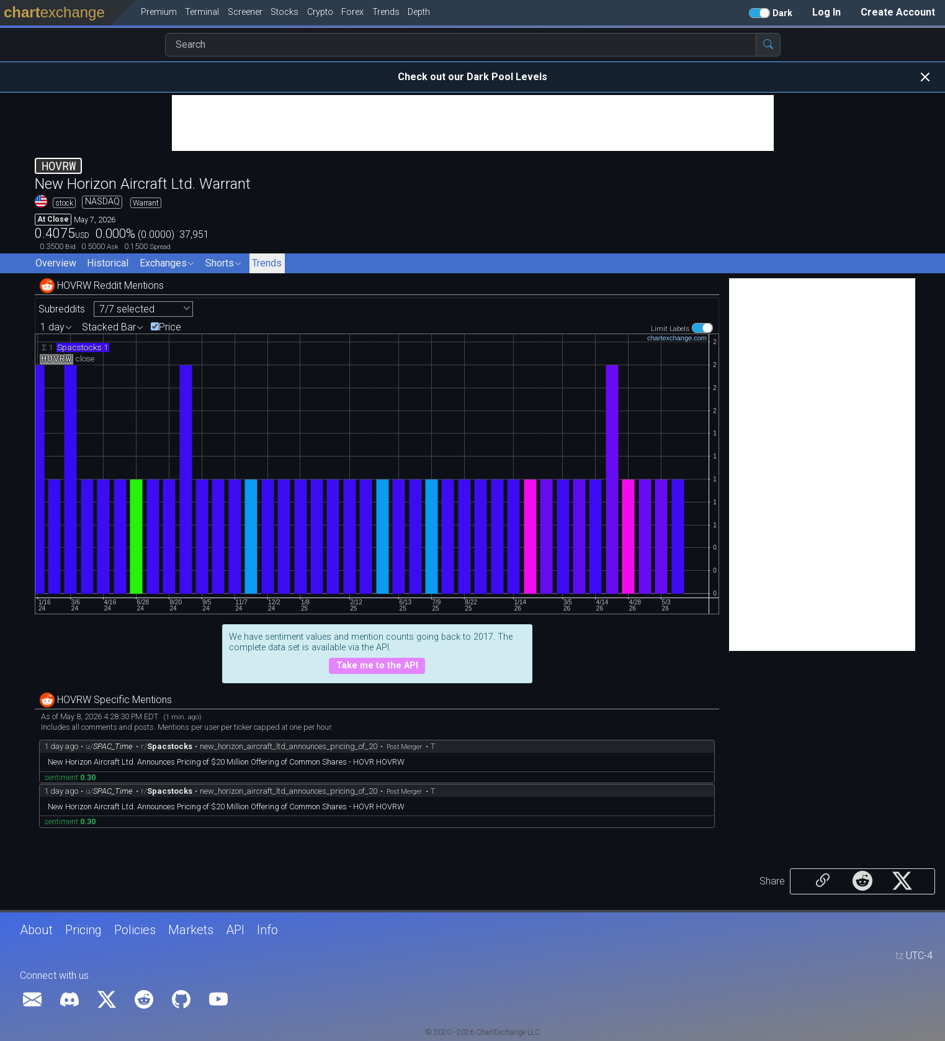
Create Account (898, 12)
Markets (190, 929)
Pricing (83, 929)
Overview (55, 263)
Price (170, 327)
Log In (826, 12)
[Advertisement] (473, 123)
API (235, 929)
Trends (267, 263)
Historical (107, 263)
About (36, 929)
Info (267, 929)
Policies (135, 929)
